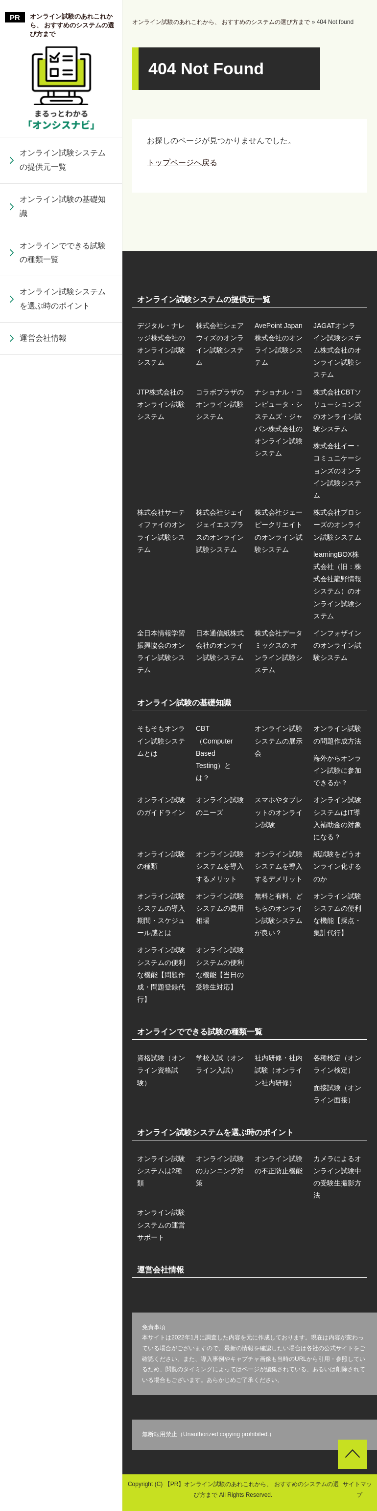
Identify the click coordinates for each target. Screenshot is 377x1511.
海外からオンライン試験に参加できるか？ (337, 770)
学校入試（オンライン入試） (220, 1064)
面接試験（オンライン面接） (337, 1094)
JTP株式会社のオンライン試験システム (161, 404)
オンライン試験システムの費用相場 (63, 663)
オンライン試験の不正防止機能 (279, 1165)
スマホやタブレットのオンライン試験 (63, 383)
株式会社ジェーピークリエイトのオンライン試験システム (63, 683)
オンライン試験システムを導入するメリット (63, 497)
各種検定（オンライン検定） (337, 1064)
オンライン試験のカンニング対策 (220, 1171)
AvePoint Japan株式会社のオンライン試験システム (279, 344)
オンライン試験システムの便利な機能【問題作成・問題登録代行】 (63, 812)
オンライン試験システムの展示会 (279, 740)
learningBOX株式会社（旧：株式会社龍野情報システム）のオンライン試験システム (63, 780)
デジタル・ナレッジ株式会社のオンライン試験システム (161, 344)
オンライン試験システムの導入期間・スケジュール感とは (63, 618)
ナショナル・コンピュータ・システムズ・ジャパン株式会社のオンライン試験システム (63, 416)
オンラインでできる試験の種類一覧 (63, 252)
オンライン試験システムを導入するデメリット (63, 536)
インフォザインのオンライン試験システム (63, 974)
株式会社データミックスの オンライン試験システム (64, 929)
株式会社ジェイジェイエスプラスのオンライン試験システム (63, 631)
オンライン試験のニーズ (220, 806)
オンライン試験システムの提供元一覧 (63, 160)
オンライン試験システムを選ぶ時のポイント (63, 298)
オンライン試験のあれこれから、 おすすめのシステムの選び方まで (72, 25)
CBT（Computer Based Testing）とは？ (214, 753)
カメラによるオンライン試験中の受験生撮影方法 (337, 1177)
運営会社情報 (43, 338)
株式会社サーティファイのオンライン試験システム (63, 579)
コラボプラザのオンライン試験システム (63, 364)
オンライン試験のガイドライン (161, 806)
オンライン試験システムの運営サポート (161, 1224)
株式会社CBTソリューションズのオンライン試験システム (63, 475)
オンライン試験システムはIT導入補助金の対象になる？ (63, 429)
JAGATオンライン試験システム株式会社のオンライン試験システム (337, 350)
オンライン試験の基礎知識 (63, 206)
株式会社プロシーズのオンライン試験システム (63, 728)
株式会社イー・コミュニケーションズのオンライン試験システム (63, 527)
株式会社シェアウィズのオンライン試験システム (220, 344)
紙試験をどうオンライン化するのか (63, 573)
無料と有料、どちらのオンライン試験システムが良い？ (63, 708)
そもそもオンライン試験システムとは (161, 740)
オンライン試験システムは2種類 (161, 1171)
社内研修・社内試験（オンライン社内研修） (279, 1070)
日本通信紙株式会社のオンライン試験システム (63, 884)
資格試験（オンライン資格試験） (161, 1070)
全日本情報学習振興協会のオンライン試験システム (63, 839)
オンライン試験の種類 (59, 466)
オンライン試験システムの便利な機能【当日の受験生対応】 (63, 864)
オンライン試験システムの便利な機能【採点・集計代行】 (63, 760)
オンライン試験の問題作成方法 (337, 734)
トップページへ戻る (182, 162)
